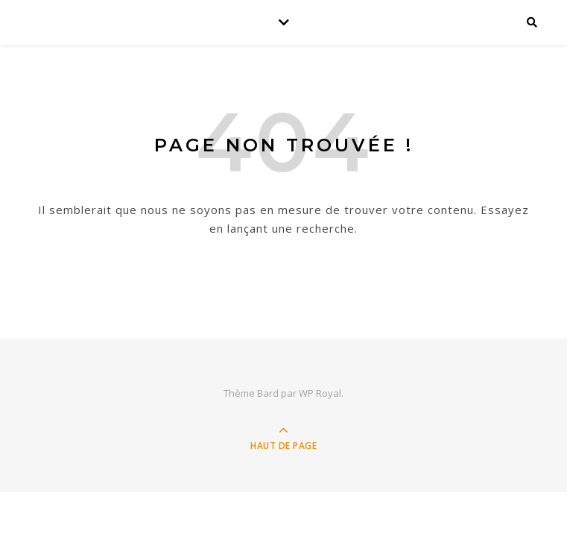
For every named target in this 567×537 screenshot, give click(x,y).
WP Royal (320, 393)
